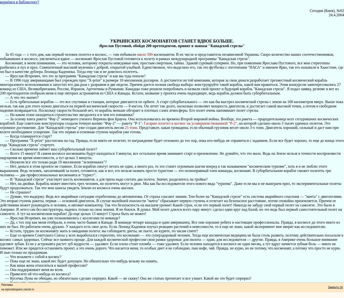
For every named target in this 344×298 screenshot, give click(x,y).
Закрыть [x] (335, 287)
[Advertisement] (172, 28)
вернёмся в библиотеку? (19, 2)
